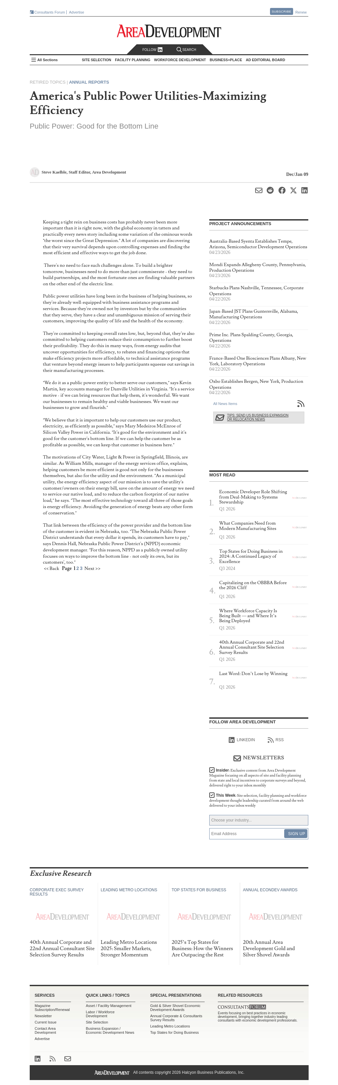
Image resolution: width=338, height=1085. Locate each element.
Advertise (76, 12)
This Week (258, 800)
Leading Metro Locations (170, 1026)
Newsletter (43, 1016)
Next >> (92, 568)
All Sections (47, 60)
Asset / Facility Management (108, 1006)
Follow (152, 49)
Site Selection (97, 1022)
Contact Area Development (45, 1030)
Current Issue (45, 1022)
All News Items (225, 404)
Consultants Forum (49, 12)
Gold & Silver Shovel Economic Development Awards (175, 1008)
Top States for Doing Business (174, 1032)
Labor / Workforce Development (100, 1014)
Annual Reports (89, 82)
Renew (301, 12)
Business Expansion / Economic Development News (110, 1030)
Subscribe (281, 11)
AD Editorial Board (265, 60)
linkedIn (242, 740)
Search (186, 49)
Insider (257, 778)
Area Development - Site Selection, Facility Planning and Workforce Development (169, 30)
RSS (276, 740)
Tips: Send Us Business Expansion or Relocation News (257, 417)
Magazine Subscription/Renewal (52, 1008)
